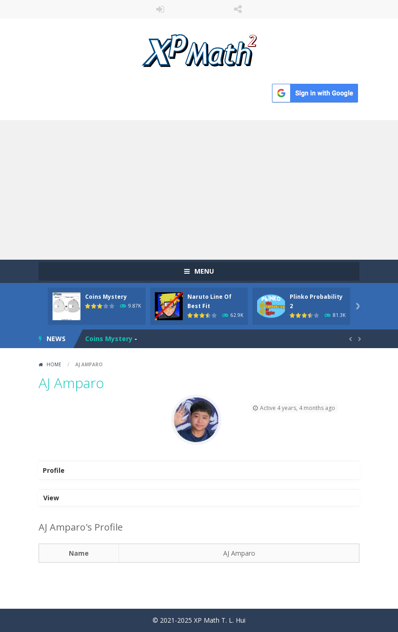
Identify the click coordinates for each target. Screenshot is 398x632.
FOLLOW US (238, 9)
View (51, 497)
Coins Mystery (106, 297)
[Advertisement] (199, 190)
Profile (54, 470)
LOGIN (160, 9)
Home (54, 364)
